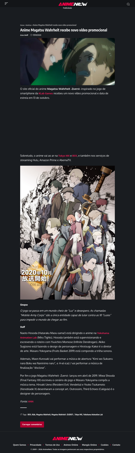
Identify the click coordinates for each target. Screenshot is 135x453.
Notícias (29, 25)
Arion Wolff (24, 35)
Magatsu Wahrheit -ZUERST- (62, 414)
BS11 (75, 155)
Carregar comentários (32, 424)
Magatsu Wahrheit (43, 414)
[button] (7, 3)
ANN (31, 401)
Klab (33, 414)
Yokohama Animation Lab (93, 414)
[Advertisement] (68, 16)
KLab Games (46, 93)
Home (22, 25)
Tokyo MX (64, 155)
